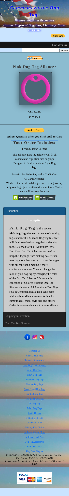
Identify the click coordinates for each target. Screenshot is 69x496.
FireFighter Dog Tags (34, 399)
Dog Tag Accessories (34, 442)
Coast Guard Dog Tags (34, 389)
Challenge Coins (34, 422)
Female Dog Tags (34, 418)
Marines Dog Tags (34, 384)
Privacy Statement (34, 360)
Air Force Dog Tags (34, 379)
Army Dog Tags (34, 370)
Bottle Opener (34, 413)
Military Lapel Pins (34, 437)
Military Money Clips (34, 432)
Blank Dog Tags (34, 446)
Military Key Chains (34, 427)
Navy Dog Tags (34, 375)
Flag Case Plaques (34, 451)
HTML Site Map (34, 355)
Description (11, 210)
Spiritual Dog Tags (34, 394)
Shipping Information (17, 316)
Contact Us (35, 350)
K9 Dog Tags (34, 403)
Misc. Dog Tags (34, 408)
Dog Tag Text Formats (17, 323)
